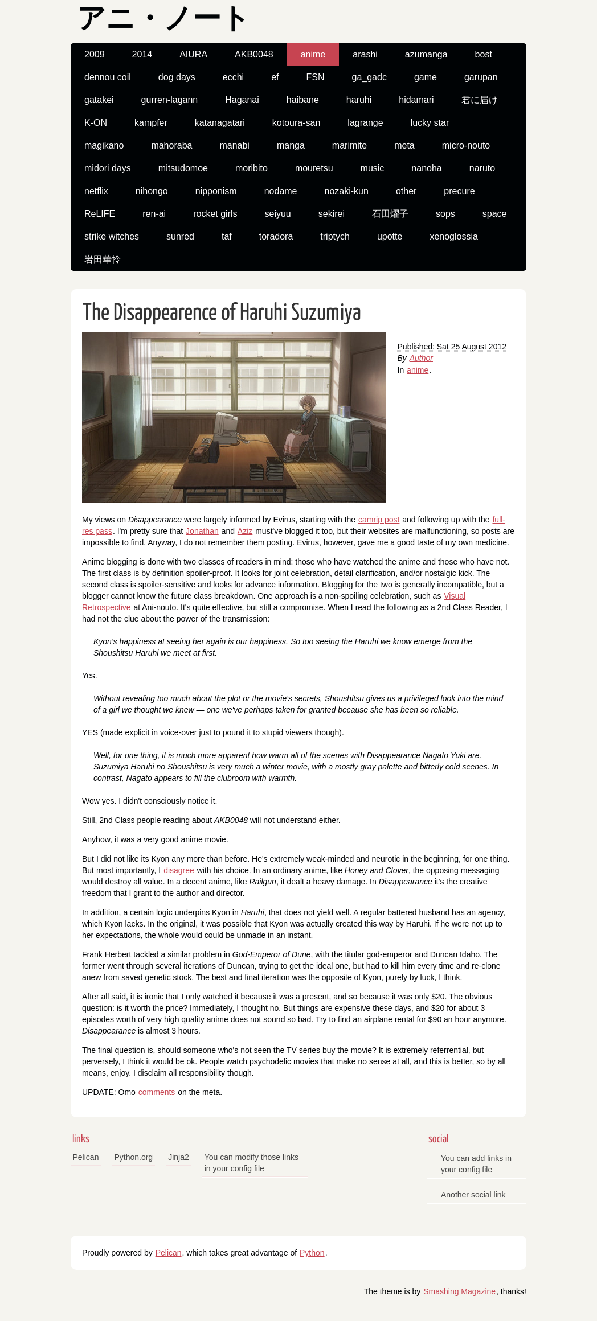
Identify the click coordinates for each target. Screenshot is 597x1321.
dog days (176, 77)
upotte (389, 236)
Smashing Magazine (459, 1291)
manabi (234, 145)
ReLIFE (99, 214)
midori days (107, 168)
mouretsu (314, 168)
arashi (365, 54)
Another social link (473, 1194)
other (406, 191)
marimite (349, 145)
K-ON (95, 122)
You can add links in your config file (476, 1164)
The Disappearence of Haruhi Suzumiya (222, 313)
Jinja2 (178, 1157)
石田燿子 (390, 214)
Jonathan (202, 531)
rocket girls (215, 214)
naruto (482, 168)
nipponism (216, 191)
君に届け (479, 100)
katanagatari (220, 122)
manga (291, 145)
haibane (303, 100)
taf (227, 236)
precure (459, 191)
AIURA (193, 54)
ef (275, 77)
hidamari (416, 100)
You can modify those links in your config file (251, 1163)
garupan (481, 77)
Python (312, 1252)
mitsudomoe (183, 168)
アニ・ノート (163, 20)
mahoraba (171, 145)
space (494, 214)
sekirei (331, 214)
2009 (94, 54)
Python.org (133, 1157)
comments (156, 1092)
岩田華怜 (102, 259)
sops (445, 214)
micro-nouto (466, 145)
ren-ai (154, 214)
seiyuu (278, 214)
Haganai (242, 100)
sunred (180, 236)
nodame (280, 191)
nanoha (426, 168)
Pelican (86, 1157)
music (373, 168)
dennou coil (107, 77)
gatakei (99, 100)
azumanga (426, 54)
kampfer (150, 122)
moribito (251, 168)
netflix (96, 191)
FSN (315, 77)
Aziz (245, 531)
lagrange (365, 122)
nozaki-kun (347, 191)
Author (421, 358)
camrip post (378, 519)
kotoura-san (296, 122)
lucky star (430, 122)
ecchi (233, 77)
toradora (276, 236)
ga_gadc (368, 77)
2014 (142, 54)
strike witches (111, 236)
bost (483, 54)
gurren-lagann (169, 100)
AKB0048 (254, 54)
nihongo (152, 191)
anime (313, 54)
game (425, 77)
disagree (178, 870)
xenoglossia (454, 236)
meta (404, 145)
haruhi (358, 100)
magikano (104, 145)
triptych (335, 236)
